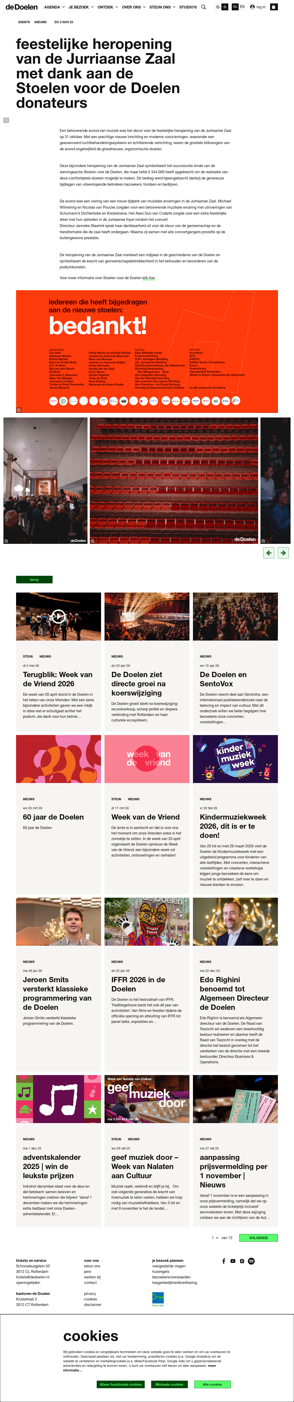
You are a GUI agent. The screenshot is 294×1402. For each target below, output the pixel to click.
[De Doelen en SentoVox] (235, 702)
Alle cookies (210, 1384)
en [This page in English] (242, 6)
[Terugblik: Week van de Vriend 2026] (58, 702)
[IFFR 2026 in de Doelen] (147, 1007)
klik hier (148, 362)
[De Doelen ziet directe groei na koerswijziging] (147, 702)
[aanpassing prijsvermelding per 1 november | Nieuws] (235, 1184)
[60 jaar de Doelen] (58, 844)
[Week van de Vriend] (147, 844)
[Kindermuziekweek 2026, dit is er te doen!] (235, 844)
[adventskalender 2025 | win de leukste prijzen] (58, 1184)
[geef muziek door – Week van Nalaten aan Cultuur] (147, 1184)
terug (36, 664)
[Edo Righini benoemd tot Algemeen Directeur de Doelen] (235, 1007)
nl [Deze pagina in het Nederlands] (235, 6)
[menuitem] (188, 7)
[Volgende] (283, 637)
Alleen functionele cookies (111, 1384)
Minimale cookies (164, 1384)
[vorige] (268, 637)
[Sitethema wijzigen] (221, 6)
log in (258, 7)
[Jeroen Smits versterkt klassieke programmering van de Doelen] (58, 1007)
